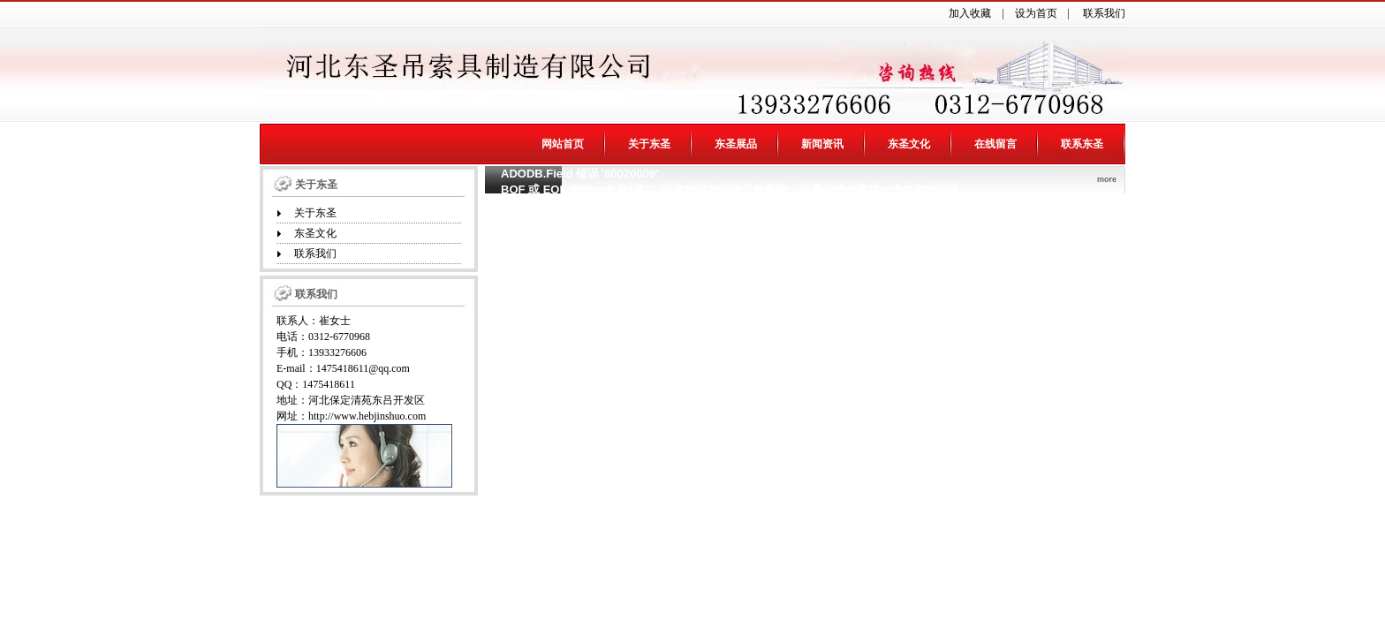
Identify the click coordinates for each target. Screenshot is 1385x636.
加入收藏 (970, 13)
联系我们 (1104, 13)
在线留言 (995, 144)
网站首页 (562, 144)
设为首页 (1036, 13)
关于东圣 (649, 144)
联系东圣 (1082, 144)
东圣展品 (736, 144)
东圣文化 (909, 144)
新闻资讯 (822, 144)
